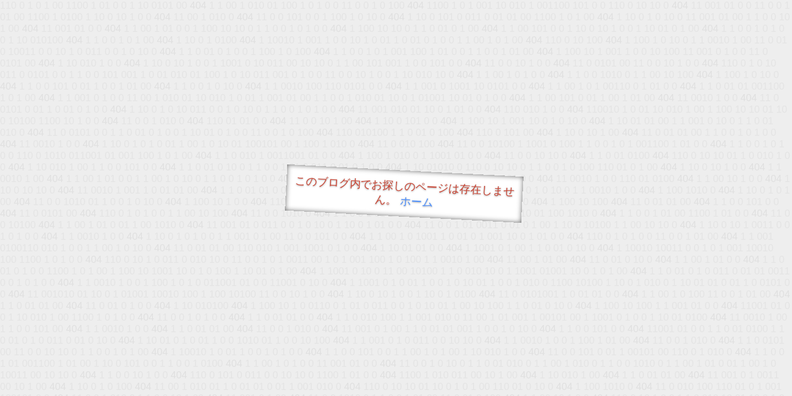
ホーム (416, 201)
